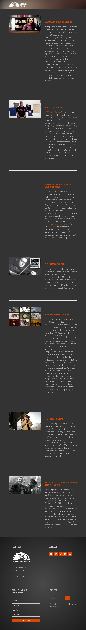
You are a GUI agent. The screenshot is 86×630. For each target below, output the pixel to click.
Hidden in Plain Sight (53, 112)
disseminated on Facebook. (56, 224)
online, (56, 453)
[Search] (67, 598)
